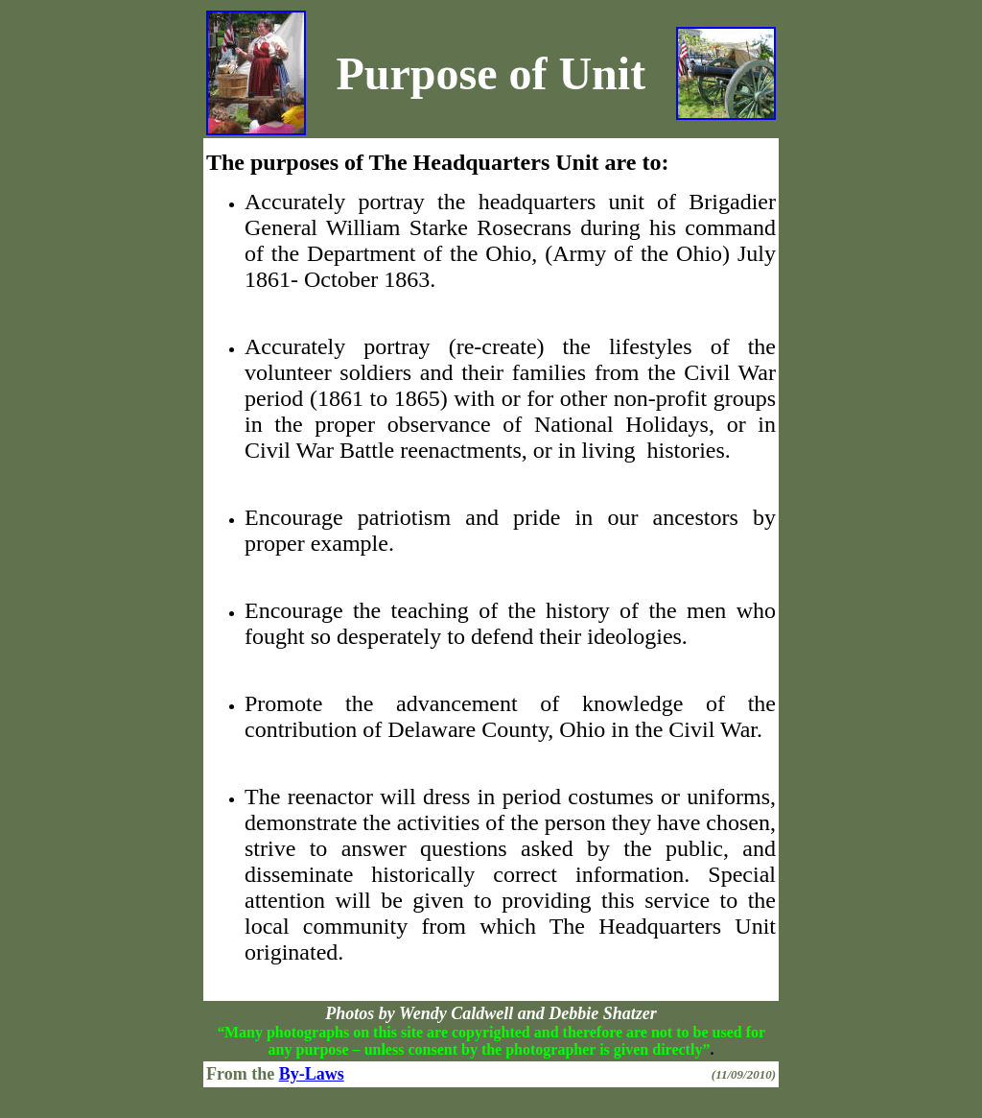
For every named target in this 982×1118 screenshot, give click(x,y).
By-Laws (311, 1073)
